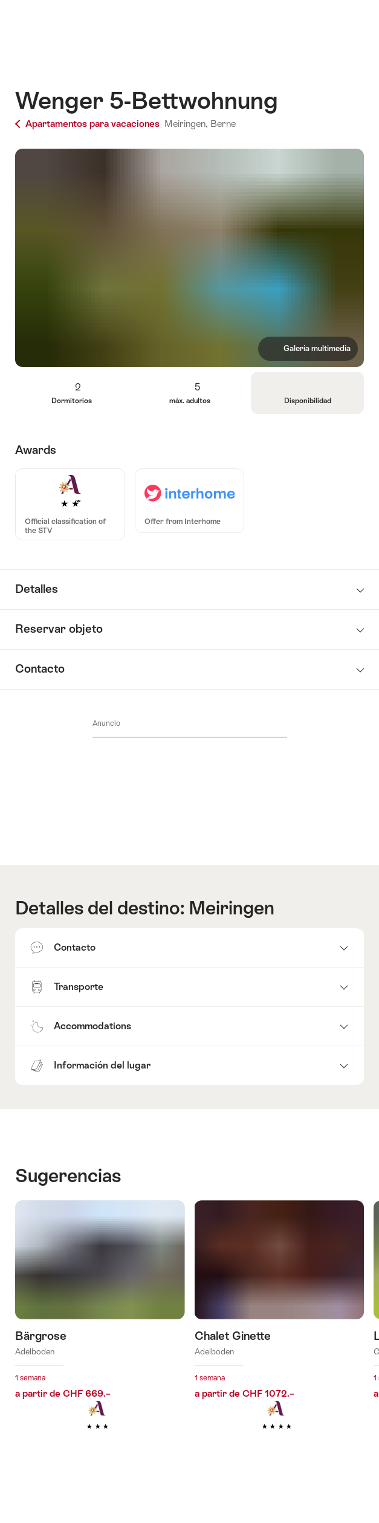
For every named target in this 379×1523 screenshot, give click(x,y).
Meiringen (231, 908)
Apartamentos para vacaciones (88, 123)
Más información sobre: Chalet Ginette (279, 1333)
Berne (223, 123)
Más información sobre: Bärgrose (100, 1333)
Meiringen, (186, 123)
